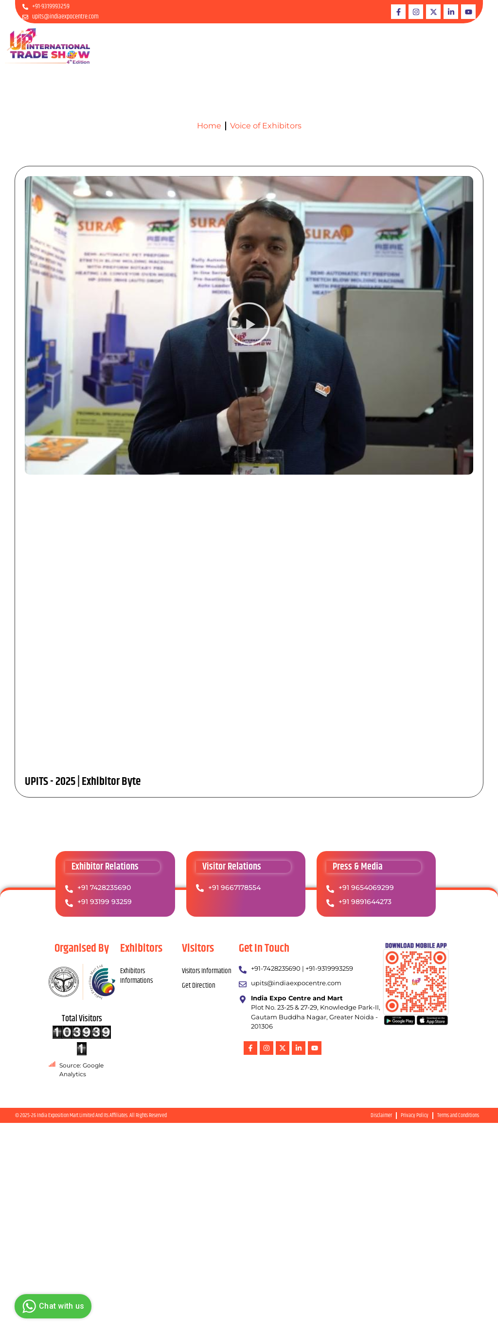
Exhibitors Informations (136, 975)
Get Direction (198, 985)
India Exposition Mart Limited (65, 1115)
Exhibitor (252, 45)
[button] (249, 325)
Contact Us (470, 45)
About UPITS (210, 45)
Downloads (333, 45)
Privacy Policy (414, 1115)
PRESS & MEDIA (382, 45)
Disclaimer (381, 1115)
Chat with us (51, 1306)
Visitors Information (206, 971)
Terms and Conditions (458, 1115)
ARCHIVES (430, 45)
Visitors (294, 45)
